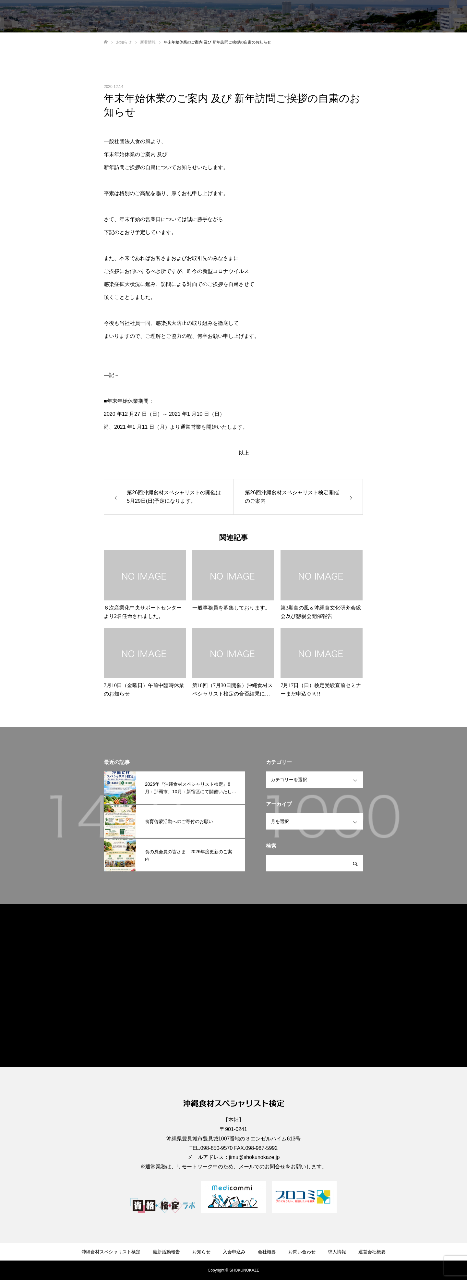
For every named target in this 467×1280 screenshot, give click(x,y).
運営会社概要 (441, 16)
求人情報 (407, 16)
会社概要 (338, 16)
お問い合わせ (372, 16)
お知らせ (274, 16)
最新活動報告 (239, 16)
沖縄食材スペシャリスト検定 (184, 16)
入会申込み (305, 16)
